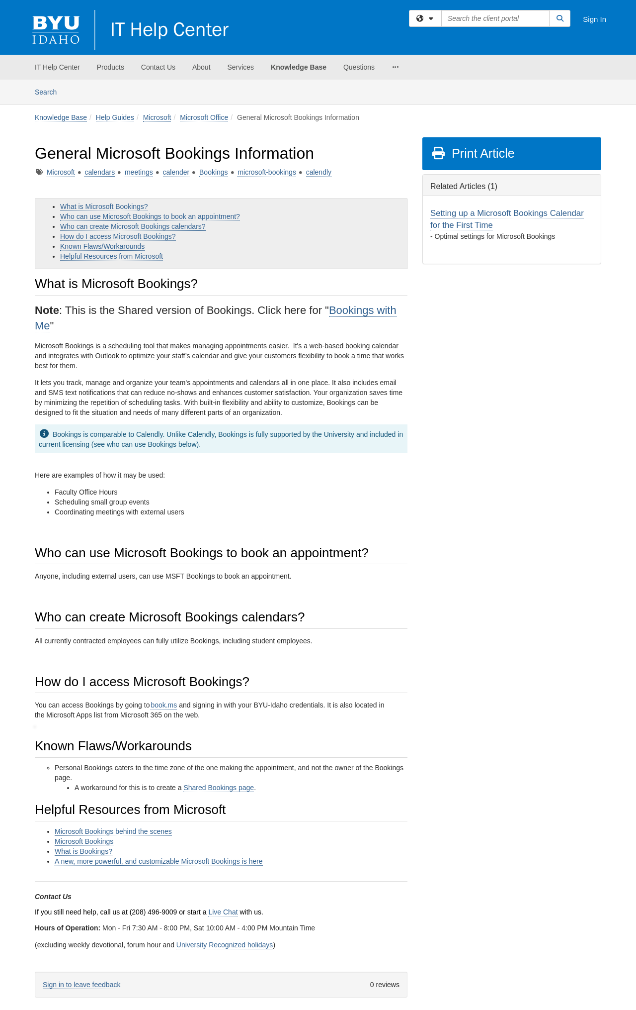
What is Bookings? (83, 851)
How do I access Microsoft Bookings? (118, 236)
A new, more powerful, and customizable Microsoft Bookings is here (159, 861)
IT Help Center (57, 67)
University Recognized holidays (224, 945)
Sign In (594, 19)
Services (240, 67)
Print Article (473, 153)
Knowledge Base (298, 67)
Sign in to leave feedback (81, 985)
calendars (99, 172)
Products (110, 67)
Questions (359, 67)
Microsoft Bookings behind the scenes (113, 831)
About (201, 67)
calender (176, 172)
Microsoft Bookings (84, 841)
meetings (139, 172)
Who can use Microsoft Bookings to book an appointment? (150, 216)
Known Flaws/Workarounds (102, 246)
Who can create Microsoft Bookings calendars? (133, 226)
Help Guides (115, 117)
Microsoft (157, 117)
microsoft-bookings (267, 172)
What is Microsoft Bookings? (104, 206)
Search (49, 91)
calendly (318, 172)
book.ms (164, 705)
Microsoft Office (204, 117)
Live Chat (223, 912)
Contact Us (158, 67)
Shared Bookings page (218, 788)
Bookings (213, 172)
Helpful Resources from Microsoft (111, 256)
